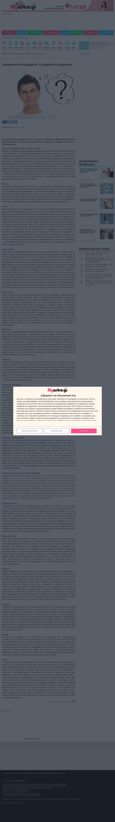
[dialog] (57, 411)
